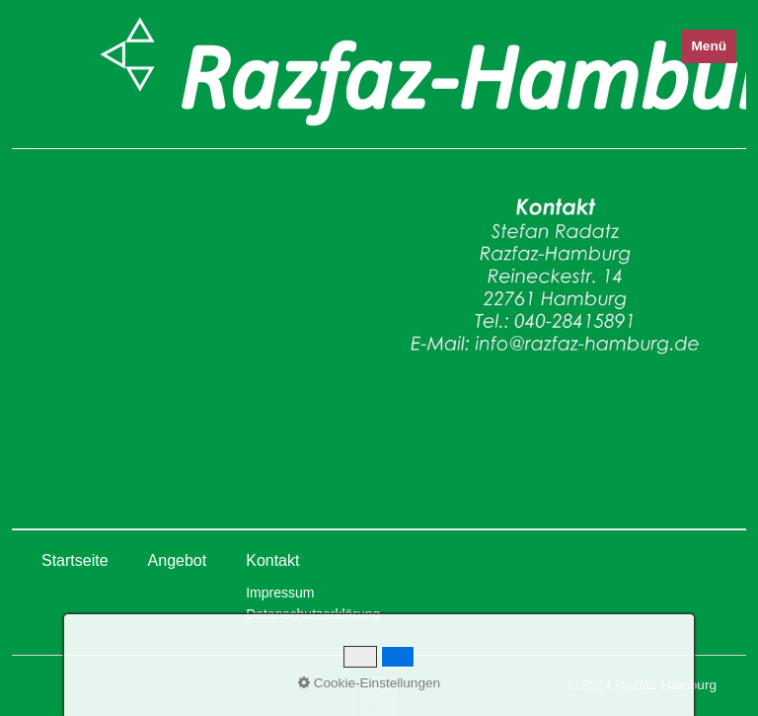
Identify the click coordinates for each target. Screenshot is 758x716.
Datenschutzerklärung (313, 614)
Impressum (280, 592)
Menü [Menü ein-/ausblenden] (709, 46)
